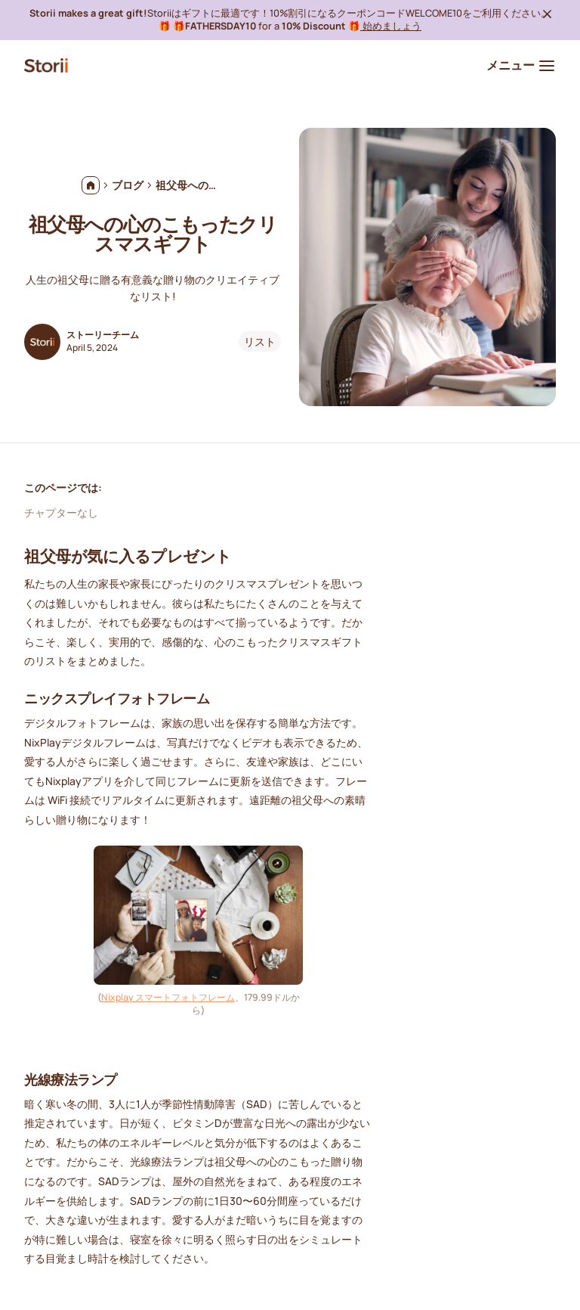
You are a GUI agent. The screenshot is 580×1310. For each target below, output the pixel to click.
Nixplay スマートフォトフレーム (168, 997)
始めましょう (390, 26)
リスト (260, 341)
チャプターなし (61, 512)
